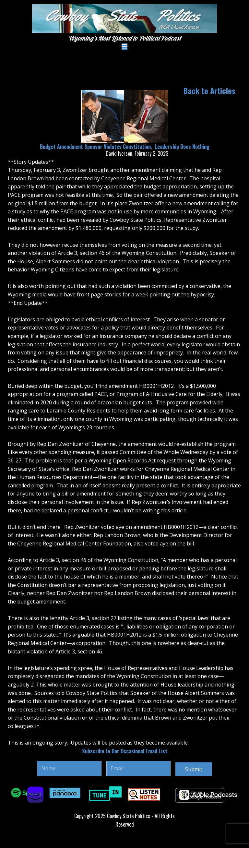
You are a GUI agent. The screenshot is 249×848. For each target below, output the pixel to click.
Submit (193, 769)
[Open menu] (124, 46)
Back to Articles (209, 90)
